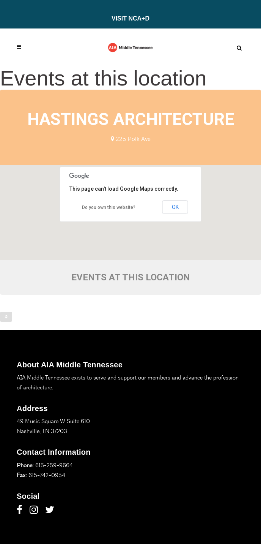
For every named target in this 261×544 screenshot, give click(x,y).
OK (175, 207)
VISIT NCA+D (130, 18)
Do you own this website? (108, 207)
